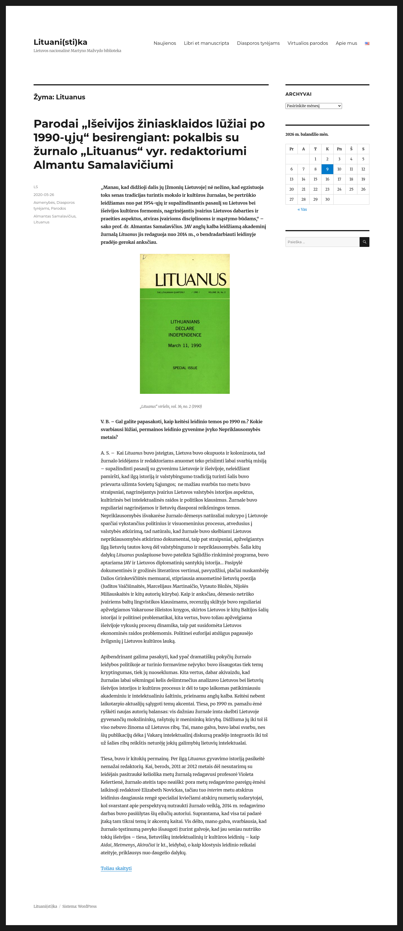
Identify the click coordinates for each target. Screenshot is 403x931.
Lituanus (42, 222)
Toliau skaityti (116, 868)
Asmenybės (44, 202)
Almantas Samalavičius (55, 216)
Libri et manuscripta (206, 43)
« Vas (302, 209)
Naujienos (165, 43)
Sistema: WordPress (79, 906)
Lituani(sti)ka (61, 42)
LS (36, 186)
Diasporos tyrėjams (258, 43)
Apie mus (346, 43)
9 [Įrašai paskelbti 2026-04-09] (327, 169)
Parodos (58, 208)
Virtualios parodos (308, 43)
